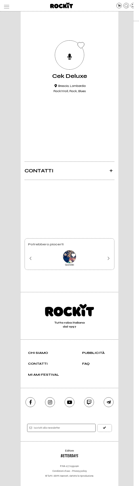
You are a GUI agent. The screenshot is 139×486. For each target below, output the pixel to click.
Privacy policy (79, 471)
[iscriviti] (104, 428)
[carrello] (119, 5)
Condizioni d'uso (61, 471)
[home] (61, 5)
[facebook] (30, 402)
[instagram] (50, 402)
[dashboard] (133, 5)
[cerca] (126, 5)
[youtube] (69, 402)
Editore (69, 454)
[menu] (5, 5)
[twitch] (89, 402)
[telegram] (108, 402)
